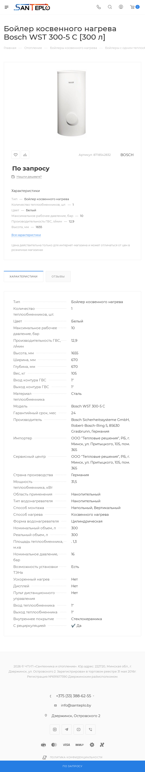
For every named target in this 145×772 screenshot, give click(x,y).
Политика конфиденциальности (76, 757)
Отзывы (58, 276)
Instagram (55, 729)
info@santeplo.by (76, 705)
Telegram (67, 729)
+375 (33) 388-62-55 (73, 696)
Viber (90, 729)
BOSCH (127, 155)
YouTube (79, 729)
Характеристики (24, 276)
